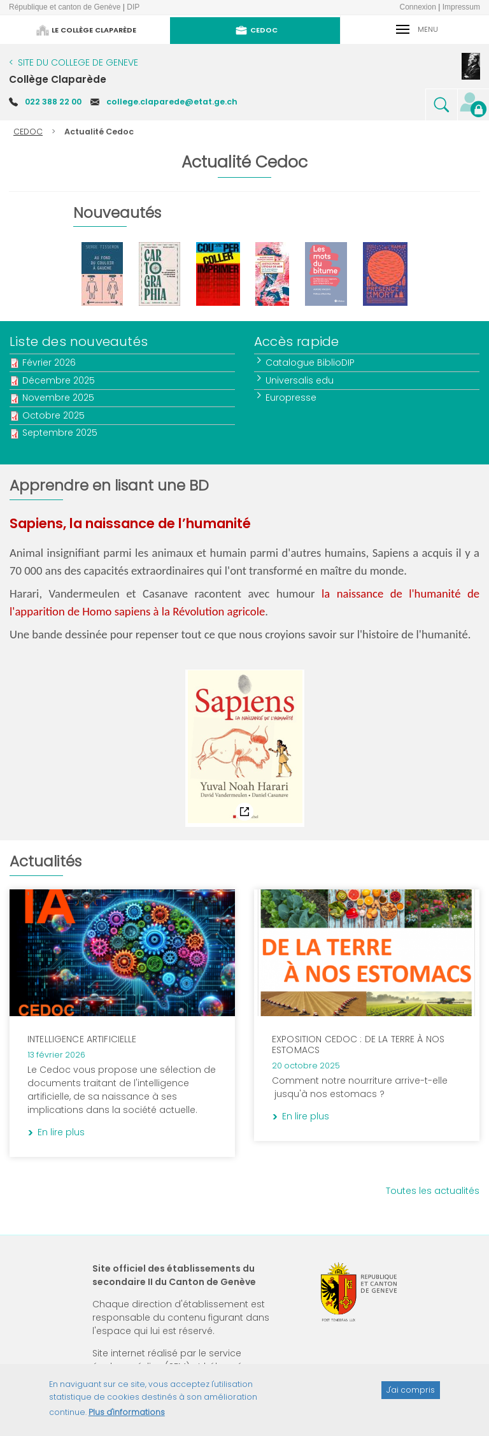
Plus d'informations (127, 1417)
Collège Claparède (57, 79)
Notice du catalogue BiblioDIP (74, 679)
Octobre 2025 (53, 415)
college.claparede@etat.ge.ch (171, 101)
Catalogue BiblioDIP (311, 362)
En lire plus (193, 913)
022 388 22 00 (53, 101)
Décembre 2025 (58, 380)
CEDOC (28, 131)
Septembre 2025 (59, 432)
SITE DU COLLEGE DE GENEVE (78, 62)
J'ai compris (410, 1396)
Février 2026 (49, 362)
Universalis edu (300, 380)
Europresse (291, 397)
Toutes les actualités (432, 1190)
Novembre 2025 (58, 397)
